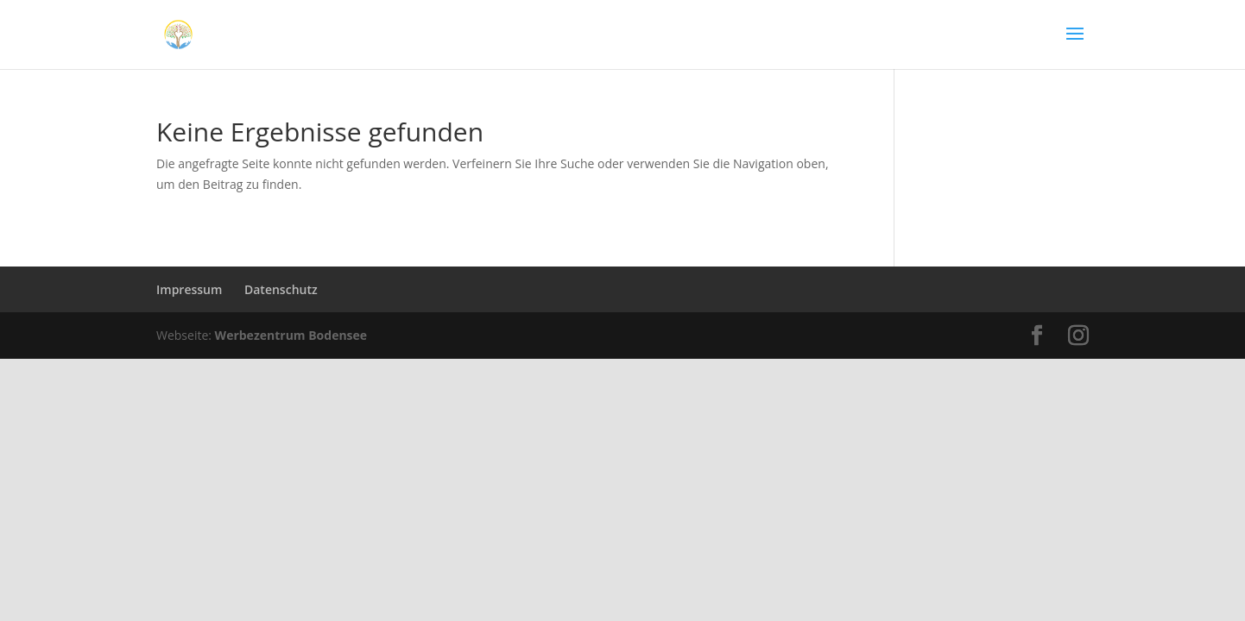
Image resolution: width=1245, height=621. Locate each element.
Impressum (189, 289)
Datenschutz (281, 289)
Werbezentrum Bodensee (291, 335)
